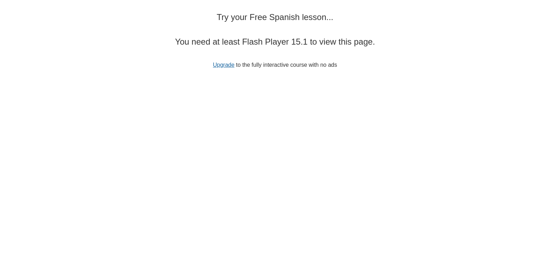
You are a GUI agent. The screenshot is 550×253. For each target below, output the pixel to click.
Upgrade (223, 65)
